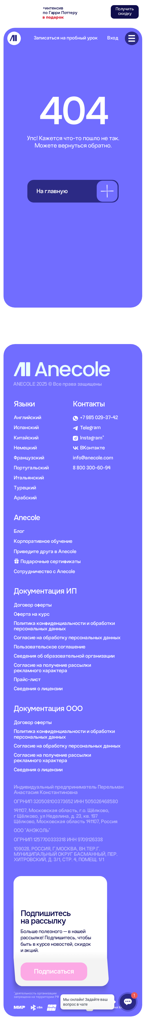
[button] (125, 12)
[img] (14, 38)
